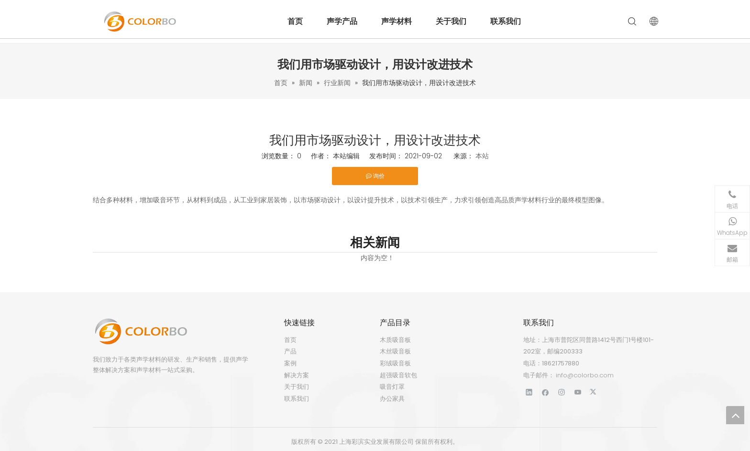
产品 (290, 351)
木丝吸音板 (395, 351)
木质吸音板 (395, 339)
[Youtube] (578, 392)
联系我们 (505, 21)
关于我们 (451, 21)
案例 (290, 363)
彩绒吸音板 (395, 363)
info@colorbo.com (585, 375)
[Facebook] (545, 392)
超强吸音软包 (398, 375)
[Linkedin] (529, 392)
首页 (295, 21)
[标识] (140, 331)
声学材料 (396, 21)
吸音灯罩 (392, 386)
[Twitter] (594, 392)
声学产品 (342, 21)
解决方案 (296, 375)
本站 (482, 156)
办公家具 (392, 398)
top (735, 415)
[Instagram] (562, 392)
